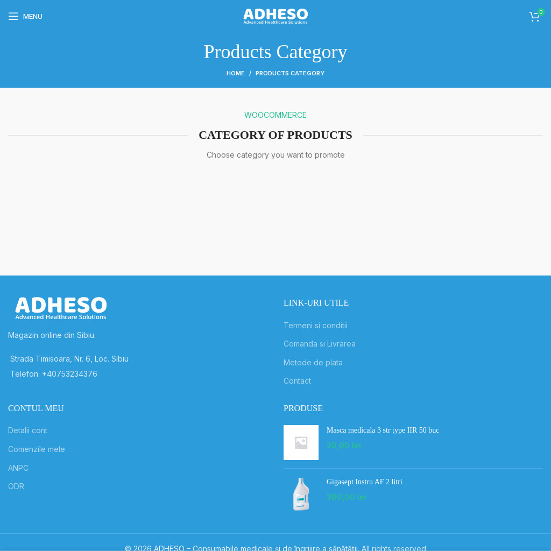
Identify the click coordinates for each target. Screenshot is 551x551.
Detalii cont (27, 430)
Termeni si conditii (316, 325)
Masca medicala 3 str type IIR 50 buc (383, 430)
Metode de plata (313, 362)
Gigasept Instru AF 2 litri (364, 482)
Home (236, 73)
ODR (16, 486)
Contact (297, 380)
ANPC (18, 467)
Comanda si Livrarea (320, 343)
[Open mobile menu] (25, 16)
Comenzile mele (36, 449)
